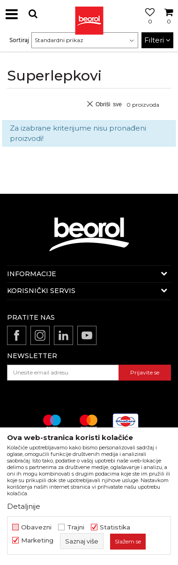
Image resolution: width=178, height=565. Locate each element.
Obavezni (36, 527)
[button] (32, 14)
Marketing (37, 540)
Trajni (75, 527)
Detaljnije (23, 506)
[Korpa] (168, 25)
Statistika (115, 527)
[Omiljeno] (147, 25)
